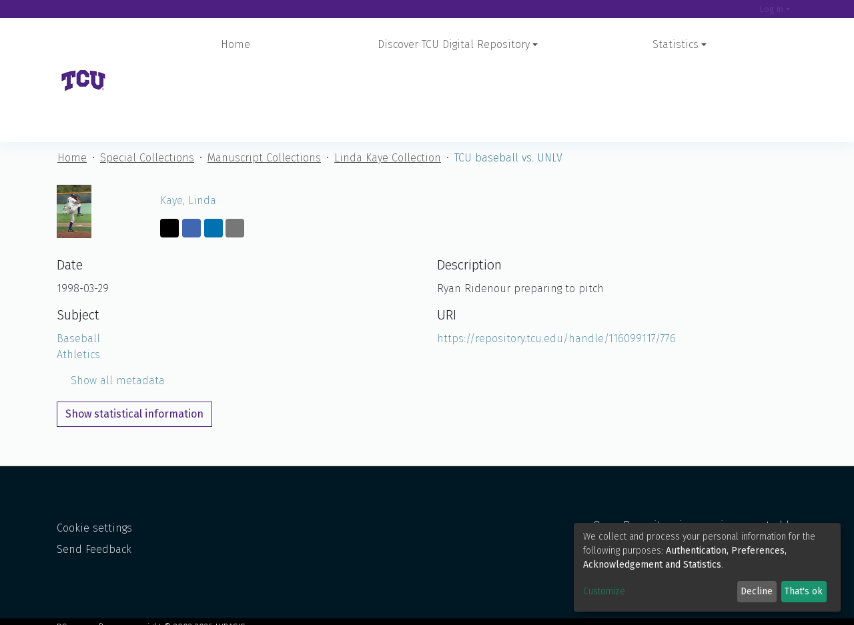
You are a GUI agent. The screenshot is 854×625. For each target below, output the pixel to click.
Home (235, 44)
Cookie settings (94, 518)
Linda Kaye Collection (387, 87)
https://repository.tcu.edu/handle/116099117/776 (556, 267)
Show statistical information (134, 343)
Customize (604, 591)
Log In (771, 9)
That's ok (804, 591)
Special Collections (147, 87)
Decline (757, 591)
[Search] (740, 9)
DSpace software (90, 616)
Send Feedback (94, 539)
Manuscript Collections (264, 87)
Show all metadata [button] (111, 309)
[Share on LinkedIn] (213, 157)
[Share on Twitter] (169, 157)
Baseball (78, 267)
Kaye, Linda (188, 129)
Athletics (78, 283)
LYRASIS (231, 616)
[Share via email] (235, 157)
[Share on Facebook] (191, 157)
